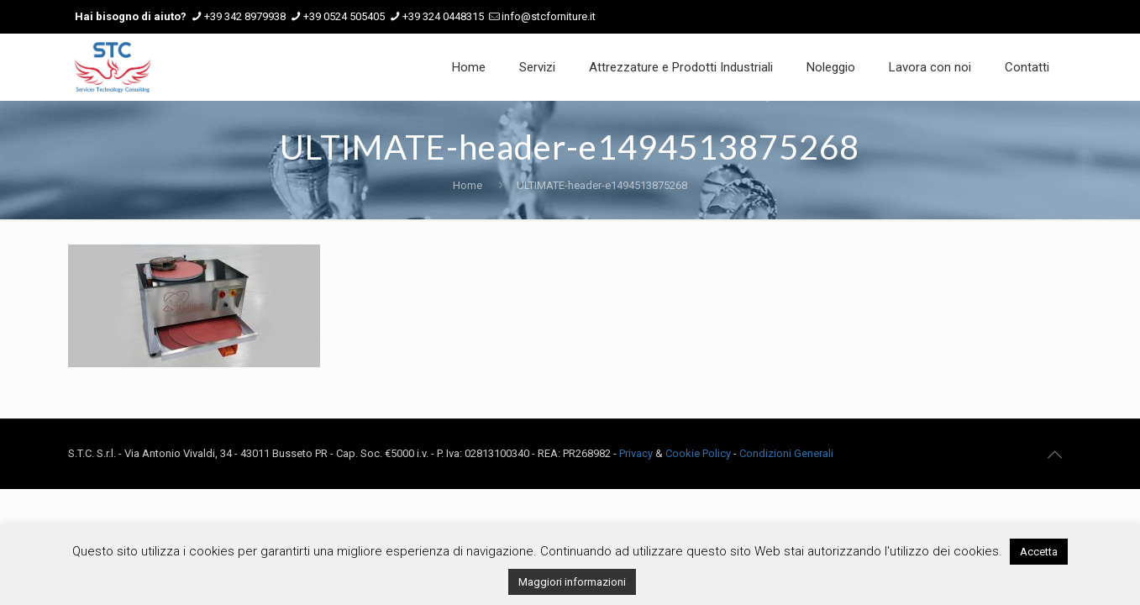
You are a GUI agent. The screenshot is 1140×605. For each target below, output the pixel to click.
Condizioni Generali (786, 453)
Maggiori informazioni (572, 582)
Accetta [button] (1039, 551)
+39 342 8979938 (245, 16)
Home (467, 185)
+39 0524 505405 (344, 16)
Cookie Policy (698, 453)
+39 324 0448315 (443, 16)
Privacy (636, 453)
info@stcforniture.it (549, 16)
